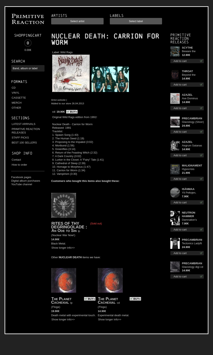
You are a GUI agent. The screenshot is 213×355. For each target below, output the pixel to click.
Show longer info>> (63, 247)
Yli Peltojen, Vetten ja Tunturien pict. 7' (192, 193)
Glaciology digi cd (192, 266)
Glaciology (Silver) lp (193, 122)
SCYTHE (187, 47)
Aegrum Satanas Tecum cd (192, 145)
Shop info (22, 153)
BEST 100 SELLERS (24, 142)
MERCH (17, 102)
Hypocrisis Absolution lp (189, 169)
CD (14, 87)
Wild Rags (66, 52)
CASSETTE (19, 97)
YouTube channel (21, 184)
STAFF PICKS (20, 137)
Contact (16, 159)
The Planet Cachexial (61, 300)
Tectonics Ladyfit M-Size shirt (192, 243)
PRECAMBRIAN (192, 118)
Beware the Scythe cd (189, 51)
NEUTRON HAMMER (188, 214)
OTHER (16, 107)
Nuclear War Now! (63, 235)
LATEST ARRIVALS (23, 124)
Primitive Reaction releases (180, 38)
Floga (55, 306)
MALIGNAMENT (192, 165)
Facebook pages (21, 177)
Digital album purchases (25, 180)
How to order (19, 164)
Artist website (58, 99)
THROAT (187, 71)
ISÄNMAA (188, 189)
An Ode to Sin (64, 230)
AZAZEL (187, 94)
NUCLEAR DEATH (78, 36)
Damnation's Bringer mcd (189, 220)
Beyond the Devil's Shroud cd (192, 75)
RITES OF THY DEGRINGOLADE (67, 225)
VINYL (16, 92)
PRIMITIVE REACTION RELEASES (26, 130)
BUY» (73, 111)
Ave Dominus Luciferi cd (190, 98)
